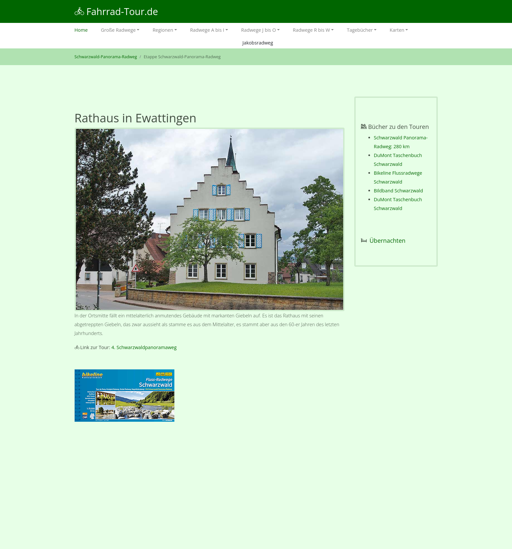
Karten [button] (397, 30)
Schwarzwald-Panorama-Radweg (106, 57)
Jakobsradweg (257, 43)
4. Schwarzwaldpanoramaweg (144, 347)
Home (85, 29)
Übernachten (388, 240)
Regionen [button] (162, 30)
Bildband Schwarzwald (398, 190)
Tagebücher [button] (360, 30)
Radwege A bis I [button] (207, 30)
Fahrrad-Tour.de (116, 11)
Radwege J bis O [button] (258, 30)
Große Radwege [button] (118, 30)
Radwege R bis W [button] (311, 30)
